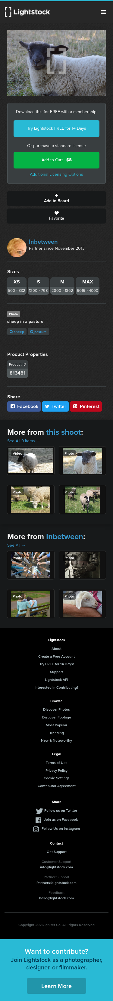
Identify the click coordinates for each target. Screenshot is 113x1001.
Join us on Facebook (61, 819)
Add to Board (56, 198)
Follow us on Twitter (60, 810)
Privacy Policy (56, 770)
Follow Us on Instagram (61, 828)
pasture (38, 331)
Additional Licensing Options (56, 174)
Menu (103, 12)
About (56, 648)
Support (56, 671)
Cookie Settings (57, 777)
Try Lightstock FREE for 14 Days (56, 128)
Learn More (56, 985)
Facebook (24, 406)
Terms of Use (56, 762)
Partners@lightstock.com (56, 882)
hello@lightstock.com (56, 898)
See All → (16, 545)
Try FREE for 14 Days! (56, 663)
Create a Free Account (56, 656)
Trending (56, 732)
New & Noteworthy (56, 740)
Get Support (57, 851)
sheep (17, 331)
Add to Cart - (57, 160)
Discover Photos (56, 709)
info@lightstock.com (56, 867)
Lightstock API (56, 679)
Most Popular (56, 725)
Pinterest (85, 406)
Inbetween (43, 241)
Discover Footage (56, 717)
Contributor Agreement (57, 785)
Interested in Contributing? (57, 687)
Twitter (55, 406)
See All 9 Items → (23, 441)
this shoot (63, 432)
